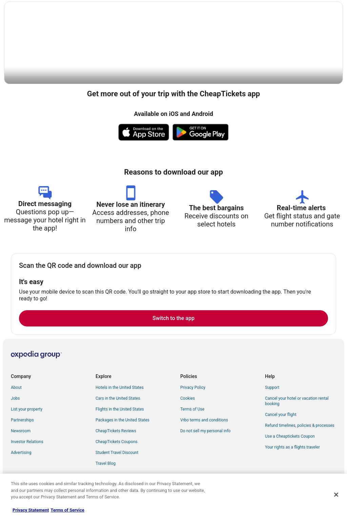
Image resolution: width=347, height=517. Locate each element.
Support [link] (272, 387)
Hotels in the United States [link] (120, 387)
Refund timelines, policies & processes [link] (299, 425)
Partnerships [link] (22, 420)
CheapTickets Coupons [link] (117, 442)
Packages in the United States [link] (122, 420)
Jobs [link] (15, 398)
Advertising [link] (21, 453)
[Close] (336, 494)
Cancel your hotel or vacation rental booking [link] (297, 401)
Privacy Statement (31, 510)
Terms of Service (67, 510)
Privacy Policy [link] (192, 387)
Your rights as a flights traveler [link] (292, 447)
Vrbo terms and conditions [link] (204, 420)
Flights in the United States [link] (120, 409)
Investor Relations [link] (27, 442)
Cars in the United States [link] (118, 398)
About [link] (16, 387)
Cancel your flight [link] (281, 415)
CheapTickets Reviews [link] (116, 431)
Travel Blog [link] (106, 463)
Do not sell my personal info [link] (205, 431)
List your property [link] (26, 409)
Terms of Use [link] (192, 409)
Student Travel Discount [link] (117, 453)
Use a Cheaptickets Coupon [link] (290, 436)
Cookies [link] (187, 398)
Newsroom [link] (20, 431)
